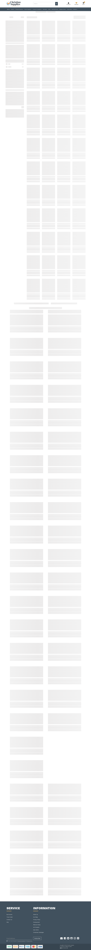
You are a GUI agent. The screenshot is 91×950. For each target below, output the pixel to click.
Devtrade (45, 9)
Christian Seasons (19, 9)
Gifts (49, 9)
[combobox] (44, 3)
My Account (9, 914)
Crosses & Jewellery (37, 9)
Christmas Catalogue (38, 932)
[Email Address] (19, 938)
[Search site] (56, 3)
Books (12, 9)
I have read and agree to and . (19, 941)
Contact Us (9, 919)
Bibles (8, 9)
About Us (35, 914)
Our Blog (35, 917)
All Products (36, 927)
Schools (75, 9)
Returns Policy (36, 924)
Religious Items (62, 9)
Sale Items (69, 9)
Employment (36, 922)
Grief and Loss (55, 9)
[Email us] (61, 938)
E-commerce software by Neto (66, 946)
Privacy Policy (36, 919)
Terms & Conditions (21, 941)
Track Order (10, 917)
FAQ (8, 922)
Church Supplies (28, 9)
